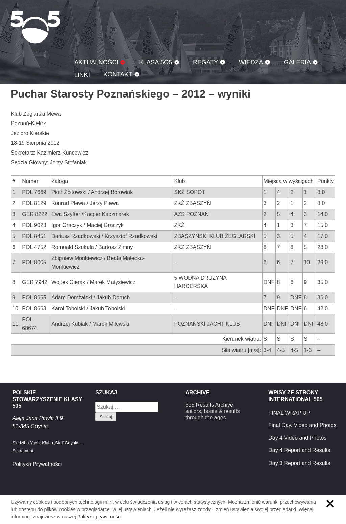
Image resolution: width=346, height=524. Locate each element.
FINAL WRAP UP (289, 413)
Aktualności (96, 62)
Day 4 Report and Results (299, 450)
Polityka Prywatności (37, 464)
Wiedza (251, 62)
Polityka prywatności (99, 516)
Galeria (297, 62)
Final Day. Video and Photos (302, 425)
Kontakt (117, 74)
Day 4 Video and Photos (297, 438)
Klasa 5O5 (35, 27)
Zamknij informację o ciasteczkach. (330, 504)
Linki (82, 74)
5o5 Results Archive (209, 405)
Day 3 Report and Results (299, 463)
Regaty (205, 62)
